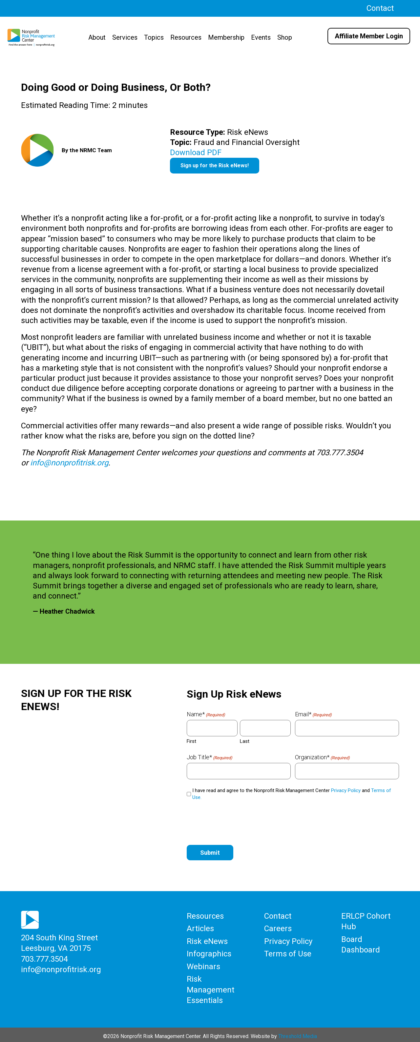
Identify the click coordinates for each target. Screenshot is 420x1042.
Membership (226, 37)
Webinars (203, 964)
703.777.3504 (44, 957)
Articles (200, 927)
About (97, 37)
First (191, 741)
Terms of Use (287, 952)
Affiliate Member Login (369, 36)
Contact (380, 8)
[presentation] (236, 821)
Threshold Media (297, 1033)
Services (124, 37)
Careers (278, 927)
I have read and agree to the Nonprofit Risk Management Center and (291, 793)
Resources (185, 37)
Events (261, 37)
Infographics (209, 952)
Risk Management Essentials (210, 987)
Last (244, 741)
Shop (284, 37)
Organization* (322, 757)
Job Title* (209, 757)
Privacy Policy (346, 790)
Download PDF (195, 152)
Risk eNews (207, 940)
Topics (154, 37)
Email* (313, 714)
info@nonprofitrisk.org (69, 462)
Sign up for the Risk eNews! (214, 165)
